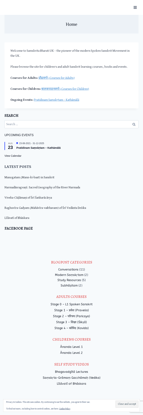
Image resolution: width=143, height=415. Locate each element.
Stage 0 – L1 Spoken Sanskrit (72, 304)
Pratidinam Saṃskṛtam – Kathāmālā (56, 100)
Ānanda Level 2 (71, 353)
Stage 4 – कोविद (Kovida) (72, 328)
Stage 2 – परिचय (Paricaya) (71, 316)
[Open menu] (135, 7)
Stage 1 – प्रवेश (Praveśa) (71, 310)
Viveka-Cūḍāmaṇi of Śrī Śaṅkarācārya (28, 197)
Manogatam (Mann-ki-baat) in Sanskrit (29, 177)
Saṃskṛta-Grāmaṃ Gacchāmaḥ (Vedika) (71, 377)
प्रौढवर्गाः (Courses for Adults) (57, 78)
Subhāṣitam (69, 285)
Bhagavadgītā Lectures (71, 372)
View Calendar (12, 155)
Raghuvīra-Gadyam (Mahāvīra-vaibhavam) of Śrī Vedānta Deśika (45, 208)
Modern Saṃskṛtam (69, 275)
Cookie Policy (64, 409)
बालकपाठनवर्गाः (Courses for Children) (65, 89)
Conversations (68, 269)
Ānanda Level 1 (71, 347)
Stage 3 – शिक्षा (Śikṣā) (71, 322)
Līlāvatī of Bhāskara (16, 218)
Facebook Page (18, 228)
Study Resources (69, 280)
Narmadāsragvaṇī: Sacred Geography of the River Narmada (42, 187)
